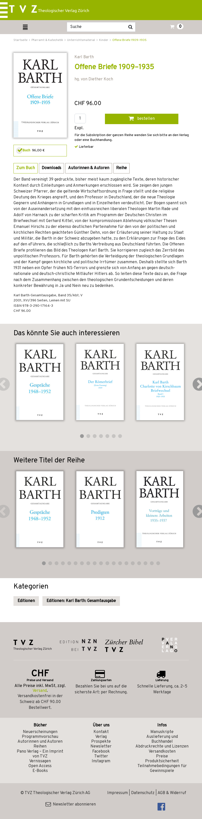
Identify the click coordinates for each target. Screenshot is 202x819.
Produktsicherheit (162, 761)
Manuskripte (162, 732)
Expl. (79, 128)
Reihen (40, 746)
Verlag (101, 736)
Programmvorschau (40, 736)
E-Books (40, 770)
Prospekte (101, 741)
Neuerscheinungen (40, 732)
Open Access (40, 766)
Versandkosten (162, 751)
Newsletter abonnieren (70, 804)
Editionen (26, 601)
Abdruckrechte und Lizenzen (162, 746)
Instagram (101, 761)
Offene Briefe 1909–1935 (129, 40)
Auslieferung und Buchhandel (162, 739)
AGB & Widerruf (172, 793)
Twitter (101, 756)
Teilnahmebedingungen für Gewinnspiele (162, 768)
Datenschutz (142, 793)
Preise (162, 756)
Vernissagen (40, 761)
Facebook (101, 751)
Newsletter (101, 746)
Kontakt (101, 732)
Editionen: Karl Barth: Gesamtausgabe (81, 601)
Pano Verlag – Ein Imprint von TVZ (40, 754)
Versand (40, 690)
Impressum (117, 793)
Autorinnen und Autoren (40, 741)
